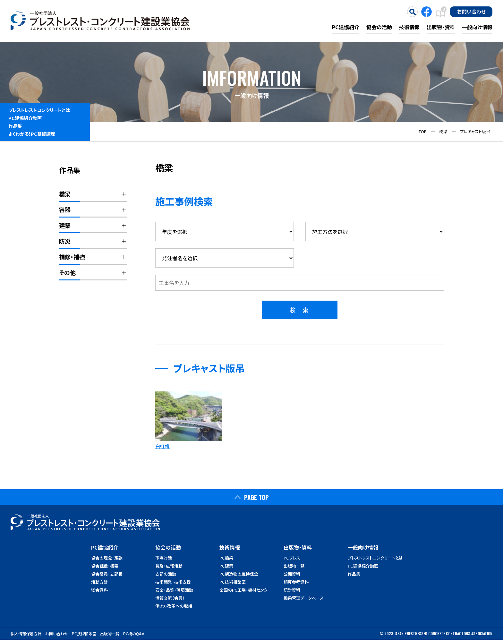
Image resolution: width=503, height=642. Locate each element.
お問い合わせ (471, 11)
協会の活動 (379, 27)
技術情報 (409, 27)
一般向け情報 (477, 27)
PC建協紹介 (345, 27)
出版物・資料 (441, 27)
